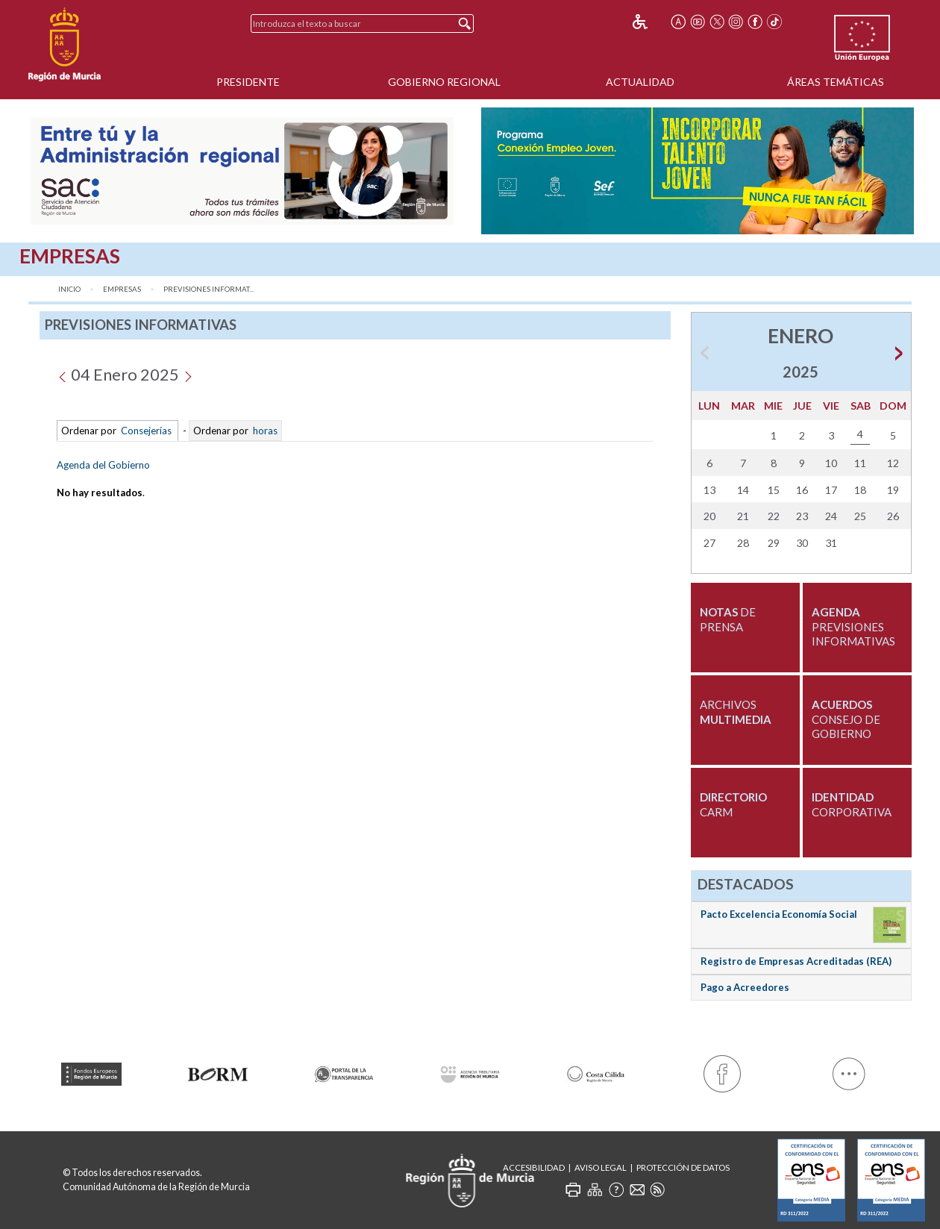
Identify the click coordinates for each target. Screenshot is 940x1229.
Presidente (248, 81)
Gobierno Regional (444, 81)
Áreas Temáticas (835, 81)
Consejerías (146, 431)
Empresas (122, 289)
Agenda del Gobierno (103, 465)
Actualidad (640, 81)
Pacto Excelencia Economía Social (779, 914)
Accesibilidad (534, 1167)
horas (264, 431)
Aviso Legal (600, 1167)
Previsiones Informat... (208, 289)
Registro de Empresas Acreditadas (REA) (796, 961)
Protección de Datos (683, 1167)
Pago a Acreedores (745, 987)
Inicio (69, 289)
